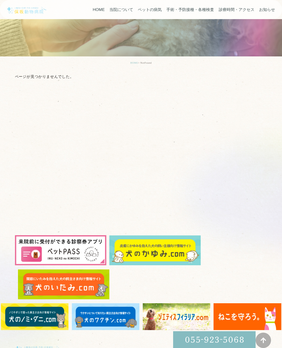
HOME (99, 10)
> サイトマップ (25, 329)
